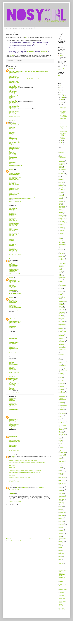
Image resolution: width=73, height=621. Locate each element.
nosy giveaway (62, 391)
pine (60, 435)
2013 (61, 90)
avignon (60, 183)
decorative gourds (62, 246)
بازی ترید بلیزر (12, 493)
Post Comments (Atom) (16, 540)
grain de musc (62, 582)
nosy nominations (62, 399)
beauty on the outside (62, 575)
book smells (61, 200)
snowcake (61, 506)
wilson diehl (61, 553)
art (59, 176)
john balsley (61, 316)
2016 (61, 85)
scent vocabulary (62, 483)
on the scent (61, 595)
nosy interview (62, 392)
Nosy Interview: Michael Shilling (63, 112)
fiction (60, 272)
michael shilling (62, 361)
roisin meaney (62, 461)
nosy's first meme (62, 410)
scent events (61, 478)
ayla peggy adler (62, 187)
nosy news (61, 398)
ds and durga (61, 255)
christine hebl (62, 225)
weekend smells (62, 548)
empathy (61, 266)
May (61, 140)
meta (60, 359)
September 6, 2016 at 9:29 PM (15, 254)
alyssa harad (61, 160)
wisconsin (61, 556)
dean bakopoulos (62, 244)
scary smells (61, 475)
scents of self (61, 486)
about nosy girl (13, 28)
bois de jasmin (62, 577)
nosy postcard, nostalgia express (63, 108)
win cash (12, 55)
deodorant (61, 249)
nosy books (21, 28)
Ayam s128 (14, 456)
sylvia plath (61, 521)
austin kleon (61, 179)
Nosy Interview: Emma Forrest (63, 134)
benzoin (60, 194)
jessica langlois (62, 312)
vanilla (60, 542)
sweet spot (61, 519)
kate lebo (61, 322)
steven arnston (62, 512)
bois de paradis (62, 197)
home (60, 296)
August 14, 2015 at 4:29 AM (14, 116)
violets (60, 545)
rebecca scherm (62, 455)
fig (59, 274)
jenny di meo (61, 309)
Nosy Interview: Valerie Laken (63, 116)
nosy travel (61, 407)
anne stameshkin (62, 169)
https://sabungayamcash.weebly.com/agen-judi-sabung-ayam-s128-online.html (24, 472)
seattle (60, 492)
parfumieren (61, 597)
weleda (60, 550)
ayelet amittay (62, 185)
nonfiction (61, 380)
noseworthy (61, 383)
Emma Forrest (62, 263)
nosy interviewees (62, 394)
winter (60, 555)
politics (60, 441)
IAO (60, 300)
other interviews (62, 421)
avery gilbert (61, 182)
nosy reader (61, 403)
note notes (61, 415)
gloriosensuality (62, 286)
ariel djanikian (62, 173)
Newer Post (8, 538)
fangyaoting (11, 258)
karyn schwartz (62, 321)
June (62, 106)
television (61, 527)
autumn (60, 180)
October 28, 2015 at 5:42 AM (15, 201)
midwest (60, 362)
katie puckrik (61, 328)
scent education (62, 477)
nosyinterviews (62, 413)
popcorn (60, 443)
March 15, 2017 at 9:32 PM (14, 332)
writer (60, 558)
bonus (60, 198)
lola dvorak (61, 338)
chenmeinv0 (11, 317)
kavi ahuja (61, 330)
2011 (61, 94)
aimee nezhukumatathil (62, 157)
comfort (60, 231)
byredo (60, 210)
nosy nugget (61, 402)
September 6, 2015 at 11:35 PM (15, 165)
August (62, 102)
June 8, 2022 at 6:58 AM (14, 489)
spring (60, 509)
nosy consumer (62, 388)
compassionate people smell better (63, 235)
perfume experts (62, 428)
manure (60, 346)
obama (60, 418)
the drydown (61, 608)
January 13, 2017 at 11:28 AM (15, 293)
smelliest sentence (62, 138)
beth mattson (61, 195)
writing (20, 62)
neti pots (61, 373)
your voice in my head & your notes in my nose (63, 128)
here (23, 38)
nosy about (61, 385)
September (63, 100)
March (62, 143)
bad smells (61, 189)
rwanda (60, 467)
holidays (60, 294)
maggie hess (61, 341)
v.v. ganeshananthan (62, 538)
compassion (61, 233)
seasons (61, 490)
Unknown (11, 68)
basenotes (61, 573)
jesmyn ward (61, 310)
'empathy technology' (61, 150)
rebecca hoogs (62, 454)
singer (60, 500)
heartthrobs (61, 291)
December (63, 95)
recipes (60, 457)
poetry (60, 440)
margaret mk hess (62, 349)
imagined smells (62, 301)
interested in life (63, 131)
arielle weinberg (62, 174)
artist (60, 177)
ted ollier (61, 526)
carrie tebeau (61, 216)
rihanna (60, 458)
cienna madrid (62, 227)
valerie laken (61, 541)
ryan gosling (61, 468)
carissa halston (62, 215)
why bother (61, 551)
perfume (60, 424)
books (60, 203)
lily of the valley (62, 337)
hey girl (60, 293)
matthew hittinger (62, 354)
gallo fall (60, 281)
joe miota (61, 315)
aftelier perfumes (62, 153)
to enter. (14, 38)
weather (60, 547)
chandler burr (62, 219)
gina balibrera (62, 285)
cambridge (61, 212)
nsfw (60, 416)
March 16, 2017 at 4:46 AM (14, 352)
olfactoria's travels (62, 594)
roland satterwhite (62, 463)
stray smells (61, 517)
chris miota (61, 224)
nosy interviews (29, 28)
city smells (61, 228)
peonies (60, 422)
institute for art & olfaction (62, 587)
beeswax (61, 192)
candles (60, 213)
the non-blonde (62, 609)
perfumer (61, 429)
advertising (61, 152)
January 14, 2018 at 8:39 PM (15, 430)
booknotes (61, 201)
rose (60, 465)
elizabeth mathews (63, 259)
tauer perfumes (62, 524)
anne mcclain (62, 167)
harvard (60, 288)
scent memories (62, 481)
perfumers (61, 431)
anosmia (61, 171)
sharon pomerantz (62, 496)
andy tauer (61, 164)
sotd (60, 507)
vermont (60, 544)
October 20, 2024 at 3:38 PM (15, 501)
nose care (61, 381)
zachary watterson (62, 561)
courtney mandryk (62, 240)
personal (61, 432)
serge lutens (61, 493)
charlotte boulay (62, 222)
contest (10, 62)
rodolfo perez (61, 460)
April (62, 142)
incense (60, 303)
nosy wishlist (61, 409)
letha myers (61, 335)
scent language (62, 480)
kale (60, 319)
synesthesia (61, 523)
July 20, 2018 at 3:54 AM (14, 450)
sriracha (60, 510)
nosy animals (61, 386)
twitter (60, 532)
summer (60, 518)
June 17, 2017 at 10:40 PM (14, 411)
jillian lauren (61, 313)
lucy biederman (62, 340)
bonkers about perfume (62, 579)
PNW (60, 437)
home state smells (62, 124)
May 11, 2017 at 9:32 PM (14, 372)
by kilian (60, 209)
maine (60, 343)
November (63, 97)
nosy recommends (63, 405)
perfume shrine (62, 600)
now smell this (62, 591)
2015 (61, 87)
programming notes (63, 447)
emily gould (61, 262)
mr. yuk (60, 364)
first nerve (61, 275)
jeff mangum (61, 307)
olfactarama (61, 592)
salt (60, 470)
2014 (61, 89)
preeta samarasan (62, 444)
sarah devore (61, 471)
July (61, 104)
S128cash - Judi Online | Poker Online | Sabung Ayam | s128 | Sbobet (23, 460)
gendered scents (62, 282)
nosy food (61, 389)
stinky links (61, 513)
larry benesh (61, 334)
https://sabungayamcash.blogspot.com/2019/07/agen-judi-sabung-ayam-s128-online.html (27, 462)
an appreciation (62, 163)
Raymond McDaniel (63, 450)
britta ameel (61, 207)
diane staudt (61, 253)
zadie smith (61, 563)
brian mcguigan (62, 206)
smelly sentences (15, 62)
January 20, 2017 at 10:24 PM (15, 313)
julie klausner (61, 318)
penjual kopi (12, 454)
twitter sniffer (61, 533)
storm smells (61, 515)
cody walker (61, 230)
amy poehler (61, 161)
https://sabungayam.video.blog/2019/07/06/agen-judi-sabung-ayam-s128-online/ (25, 470)
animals (60, 166)
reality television (62, 452)
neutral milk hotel (62, 374)
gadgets (60, 279)
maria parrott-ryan (62, 351)
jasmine (60, 306)
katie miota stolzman (61, 326)
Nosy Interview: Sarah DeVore (63, 121)
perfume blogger (62, 425)
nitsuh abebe (61, 378)
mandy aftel (61, 344)
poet (60, 438)
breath (60, 204)
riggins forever (63, 118)
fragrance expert (62, 277)
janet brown (61, 304)
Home (6, 28)
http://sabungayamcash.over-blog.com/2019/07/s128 (19, 477)
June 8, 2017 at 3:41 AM (14, 392)
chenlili (10, 415)
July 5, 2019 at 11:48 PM (14, 481)
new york (61, 377)
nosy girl (61, 55)
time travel (61, 529)
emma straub (61, 265)
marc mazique (62, 347)
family (60, 269)
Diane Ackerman (62, 250)
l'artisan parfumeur (63, 331)
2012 (61, 92)
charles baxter (62, 221)
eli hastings (61, 256)
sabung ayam (12, 465)
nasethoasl (11, 485)
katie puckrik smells (63, 589)
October (62, 99)
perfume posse (62, 598)
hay (60, 289)
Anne (26, 37)
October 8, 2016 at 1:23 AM (14, 273)
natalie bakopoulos (63, 370)
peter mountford (62, 434)
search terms (61, 489)
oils (60, 419)
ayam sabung (12, 475)
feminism (61, 271)
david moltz (61, 242)
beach (60, 191)
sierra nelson (61, 499)
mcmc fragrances (62, 356)
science (60, 487)
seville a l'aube (62, 495)
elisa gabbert (61, 258)
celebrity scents (62, 218)
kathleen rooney (62, 324)
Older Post (51, 538)
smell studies (61, 502)
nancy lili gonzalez (62, 365)
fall (59, 268)
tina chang (61, 530)
